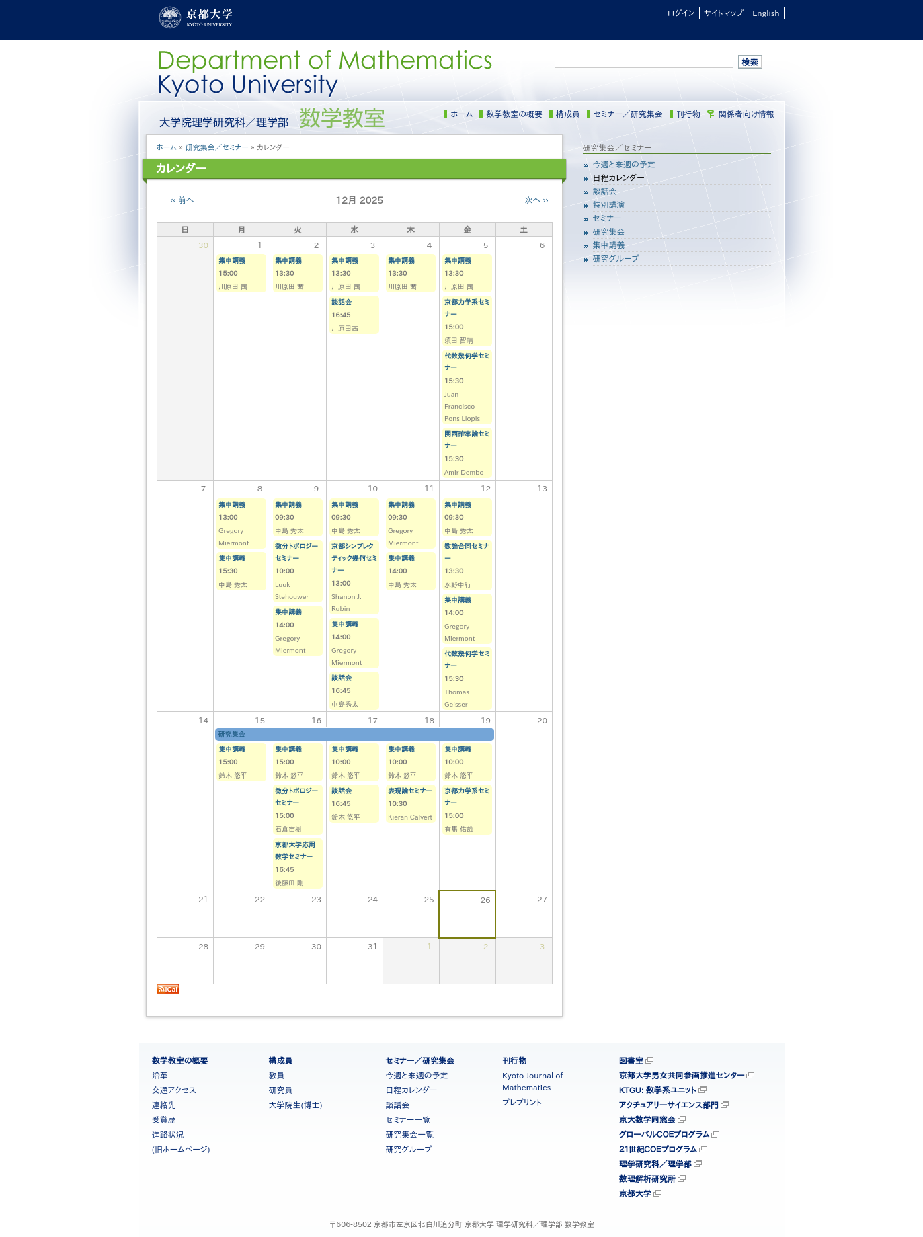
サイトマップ (724, 13)
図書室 (631, 1060)
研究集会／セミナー (216, 147)
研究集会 (231, 734)
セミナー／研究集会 (628, 114)
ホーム (461, 114)
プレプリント (522, 1102)
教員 (276, 1075)
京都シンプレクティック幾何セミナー (354, 558)
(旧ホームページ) (181, 1149)
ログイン (681, 13)
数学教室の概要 (514, 114)
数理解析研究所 (647, 1178)
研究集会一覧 (409, 1134)
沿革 (160, 1075)
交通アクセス (174, 1090)
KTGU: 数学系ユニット (657, 1090)
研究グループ (616, 258)
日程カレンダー (619, 177)
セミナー (607, 218)
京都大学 (635, 1193)
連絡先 (164, 1105)
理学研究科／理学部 (655, 1164)
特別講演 (609, 204)
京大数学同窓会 (647, 1119)
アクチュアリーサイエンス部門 (669, 1105)
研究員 (280, 1090)
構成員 (568, 114)
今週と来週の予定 (624, 164)
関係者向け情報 (746, 114)
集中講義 (231, 260)
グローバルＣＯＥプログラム (664, 1134)
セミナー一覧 (407, 1119)
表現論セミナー (410, 790)
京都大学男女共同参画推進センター (682, 1075)
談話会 (341, 301)
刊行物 (688, 114)
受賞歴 (164, 1119)
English (765, 13)
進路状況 (168, 1134)
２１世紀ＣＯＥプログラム (658, 1149)
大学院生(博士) (295, 1105)
